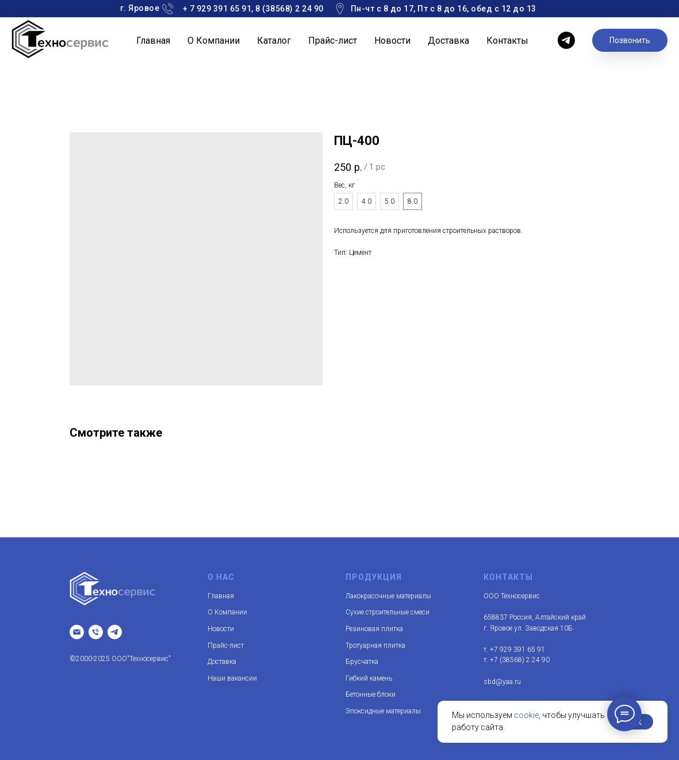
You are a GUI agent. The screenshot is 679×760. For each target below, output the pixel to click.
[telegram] (566, 40)
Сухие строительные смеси (387, 612)
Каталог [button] (274, 40)
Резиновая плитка (374, 629)
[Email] (77, 632)
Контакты (507, 40)
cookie (526, 715)
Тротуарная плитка (375, 645)
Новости (392, 40)
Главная (153, 40)
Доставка (448, 40)
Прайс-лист (332, 40)
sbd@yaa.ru (502, 682)
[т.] (96, 632)
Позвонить (629, 40)
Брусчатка (362, 662)
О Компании (213, 40)
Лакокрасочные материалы (388, 596)
